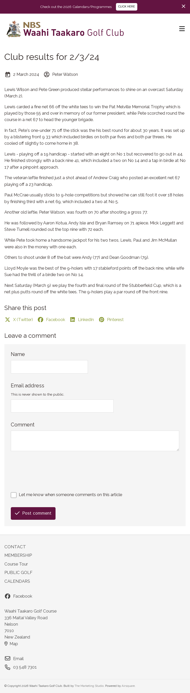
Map (11, 643)
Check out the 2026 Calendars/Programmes (76, 7)
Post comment (33, 513)
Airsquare (128, 686)
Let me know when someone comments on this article (70, 494)
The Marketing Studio (89, 686)
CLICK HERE (126, 6)
